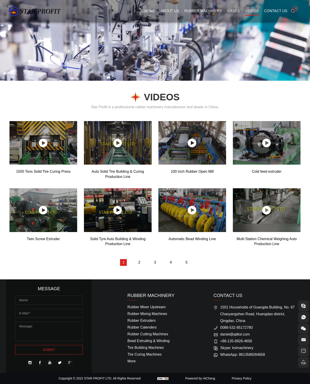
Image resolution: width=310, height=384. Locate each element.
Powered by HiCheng (200, 378)
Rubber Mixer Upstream (146, 307)
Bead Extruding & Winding (148, 341)
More (131, 361)
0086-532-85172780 (236, 327)
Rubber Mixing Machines (147, 314)
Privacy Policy (241, 378)
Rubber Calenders (142, 327)
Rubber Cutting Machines (147, 334)
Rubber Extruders (141, 320)
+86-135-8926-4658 (236, 341)
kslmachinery (242, 348)
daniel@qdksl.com (235, 334)
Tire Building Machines (145, 348)
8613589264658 (252, 354)
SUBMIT (49, 350)
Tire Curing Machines (144, 354)
